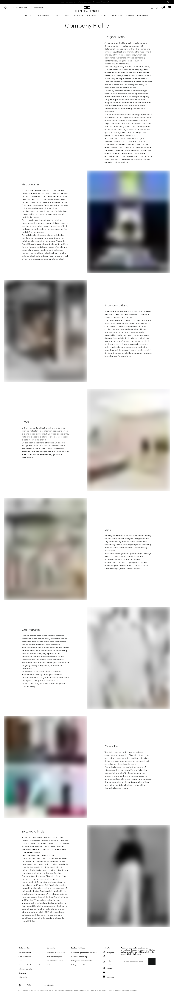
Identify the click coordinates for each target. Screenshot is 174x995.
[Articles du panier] (168, 8)
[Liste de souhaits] (162, 8)
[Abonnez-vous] (152, 961)
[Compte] (157, 8)
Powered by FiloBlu (129, 990)
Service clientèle (21, 8)
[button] (32, 948)
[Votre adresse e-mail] (138, 961)
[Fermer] (168, 2)
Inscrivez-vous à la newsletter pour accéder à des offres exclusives (87, 2)
